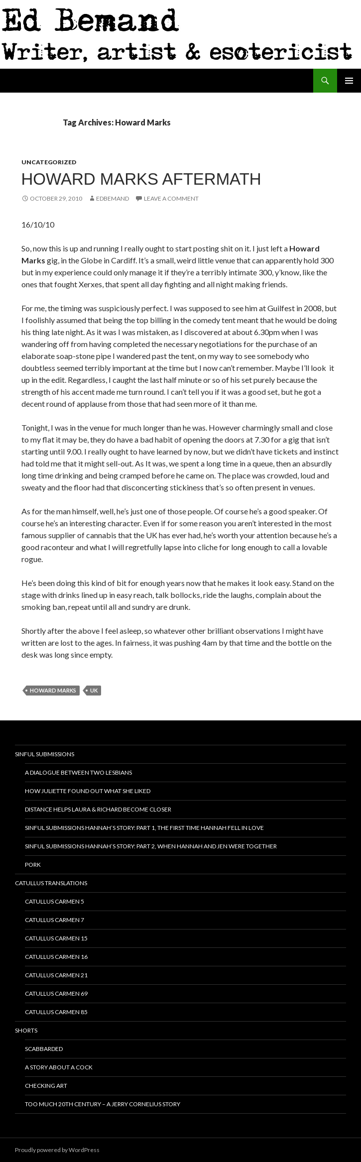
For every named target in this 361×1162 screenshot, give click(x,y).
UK (94, 690)
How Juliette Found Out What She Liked (87, 791)
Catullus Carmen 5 (54, 901)
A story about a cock (59, 1067)
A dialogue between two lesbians (78, 772)
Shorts (26, 1030)
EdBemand (112, 198)
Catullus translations (51, 883)
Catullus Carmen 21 (56, 975)
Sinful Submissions (44, 754)
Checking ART (46, 1085)
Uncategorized (48, 162)
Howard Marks (53, 690)
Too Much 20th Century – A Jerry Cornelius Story (102, 1104)
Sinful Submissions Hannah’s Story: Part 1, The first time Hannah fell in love (144, 827)
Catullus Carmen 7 (54, 920)
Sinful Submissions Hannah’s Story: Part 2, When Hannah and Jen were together (151, 846)
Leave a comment (171, 198)
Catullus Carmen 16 (56, 956)
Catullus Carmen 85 (56, 1012)
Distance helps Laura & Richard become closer (98, 809)
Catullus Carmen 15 (56, 938)
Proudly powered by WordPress (57, 1150)
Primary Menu (349, 81)
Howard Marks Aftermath (141, 179)
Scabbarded (44, 1048)
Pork (33, 864)
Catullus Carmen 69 (56, 993)
